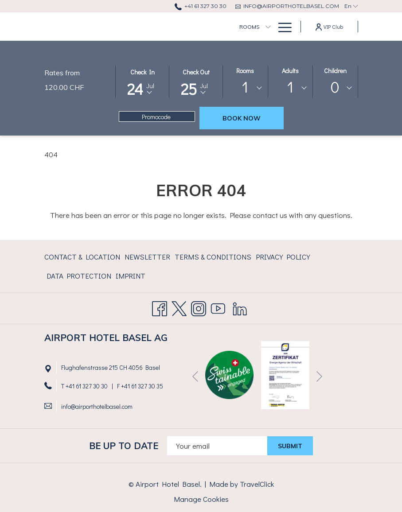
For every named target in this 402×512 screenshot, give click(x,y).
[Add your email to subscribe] (217, 445)
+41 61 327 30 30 (87, 386)
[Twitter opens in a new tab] (179, 306)
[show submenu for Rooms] (220, 26)
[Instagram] (198, 306)
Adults (290, 70)
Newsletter (147, 257)
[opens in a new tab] (285, 374)
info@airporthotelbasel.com (97, 406)
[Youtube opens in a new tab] (218, 306)
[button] (142, 81)
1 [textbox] (245, 86)
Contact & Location (82, 257)
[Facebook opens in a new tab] (159, 306)
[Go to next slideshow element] (319, 376)
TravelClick (257, 484)
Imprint (130, 276)
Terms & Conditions (213, 257)
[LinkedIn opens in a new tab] (240, 306)
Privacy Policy (283, 257)
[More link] (282, 26)
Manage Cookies (201, 499)
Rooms (245, 70)
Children (335, 70)
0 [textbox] (335, 86)
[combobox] (245, 88)
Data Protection (79, 276)
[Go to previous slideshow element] (195, 376)
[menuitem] (202, 26)
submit (290, 446)
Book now (241, 118)
